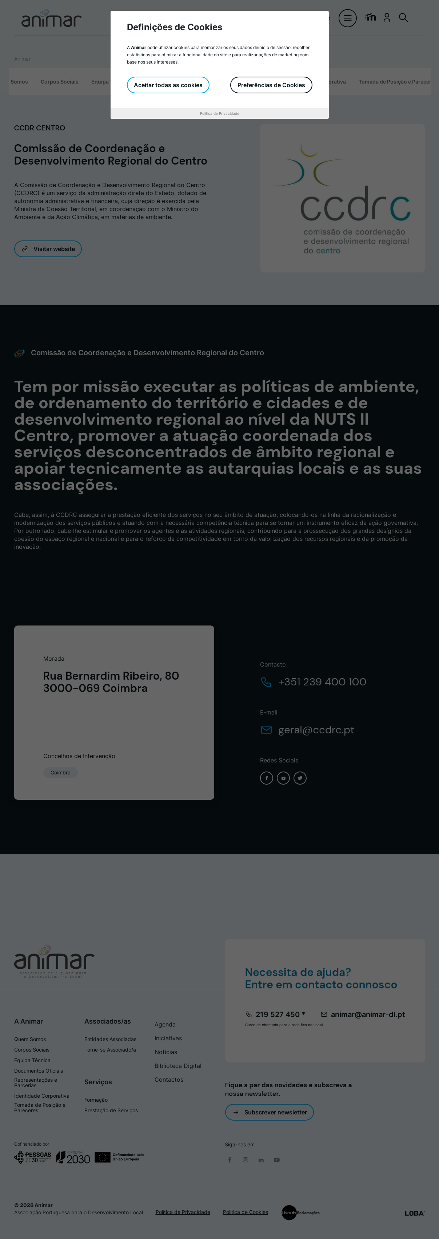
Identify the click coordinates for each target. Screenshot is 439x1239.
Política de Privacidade (219, 113)
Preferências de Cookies (271, 85)
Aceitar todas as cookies (168, 85)
